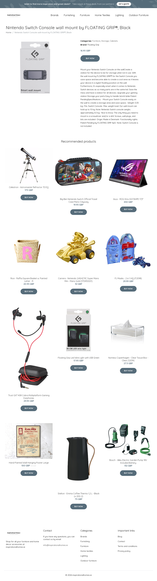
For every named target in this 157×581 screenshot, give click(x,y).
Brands (54, 15)
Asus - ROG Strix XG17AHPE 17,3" (128, 200)
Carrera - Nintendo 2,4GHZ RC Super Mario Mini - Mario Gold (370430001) (78, 281)
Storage (105, 42)
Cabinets (114, 42)
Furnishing (69, 15)
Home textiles (102, 15)
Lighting (119, 15)
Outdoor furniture (138, 15)
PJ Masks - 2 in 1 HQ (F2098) (128, 279)
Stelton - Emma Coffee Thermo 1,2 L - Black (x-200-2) (78, 496)
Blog (120, 538)
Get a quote (124, 4)
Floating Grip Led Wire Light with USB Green (78, 359)
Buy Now (90, 59)
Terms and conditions (127, 547)
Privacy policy (124, 552)
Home (8, 34)
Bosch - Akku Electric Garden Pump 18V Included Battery (128, 462)
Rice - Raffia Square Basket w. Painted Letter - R (28, 281)
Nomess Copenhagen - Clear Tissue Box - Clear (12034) (128, 360)
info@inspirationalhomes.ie (55, 546)
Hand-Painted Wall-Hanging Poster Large (29, 464)
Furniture (85, 15)
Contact (121, 543)
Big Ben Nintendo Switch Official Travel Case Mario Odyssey (78, 201)
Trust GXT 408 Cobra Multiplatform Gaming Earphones (28, 398)
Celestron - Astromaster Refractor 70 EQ (29, 188)
